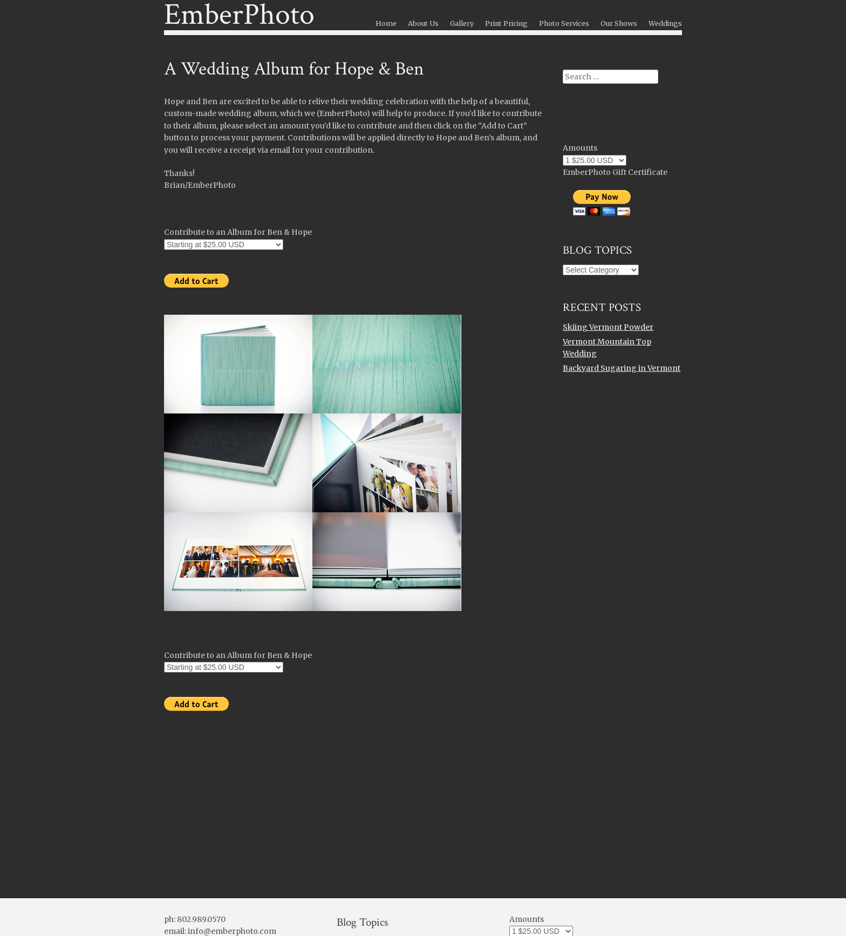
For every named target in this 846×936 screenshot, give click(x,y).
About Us (423, 23)
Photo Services (564, 23)
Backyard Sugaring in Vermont (621, 368)
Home (386, 23)
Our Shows (619, 23)
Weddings (665, 23)
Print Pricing (506, 23)
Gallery (462, 23)
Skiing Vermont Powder (608, 327)
